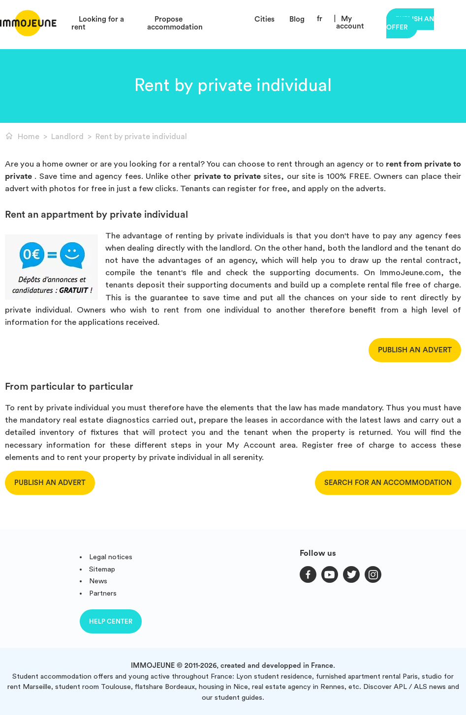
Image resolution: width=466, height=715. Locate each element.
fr (319, 19)
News (98, 581)
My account (350, 22)
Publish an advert (415, 350)
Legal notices (110, 557)
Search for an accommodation (388, 482)
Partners (103, 593)
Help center (110, 621)
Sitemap (102, 569)
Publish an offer (410, 23)
